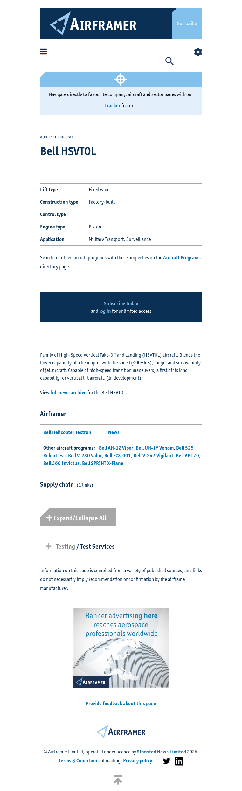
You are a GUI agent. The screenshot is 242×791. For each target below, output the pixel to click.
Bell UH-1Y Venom (155, 448)
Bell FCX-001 (117, 455)
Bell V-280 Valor (85, 455)
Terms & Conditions (79, 761)
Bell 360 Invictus (61, 463)
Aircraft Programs (182, 258)
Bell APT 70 (187, 455)
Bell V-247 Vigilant (153, 455)
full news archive (68, 392)
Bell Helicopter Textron (67, 432)
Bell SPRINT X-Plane (102, 463)
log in (105, 311)
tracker (113, 105)
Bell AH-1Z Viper (116, 448)
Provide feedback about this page (121, 703)
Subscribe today (121, 303)
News (114, 432)
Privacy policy (137, 761)
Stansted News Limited (161, 752)
